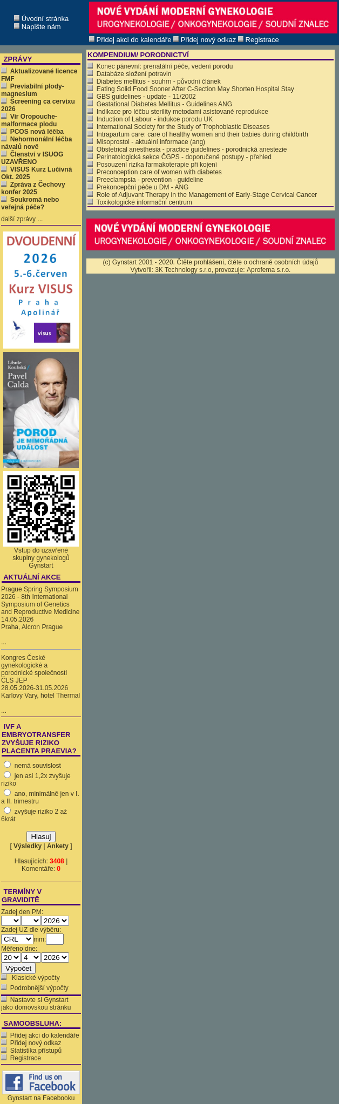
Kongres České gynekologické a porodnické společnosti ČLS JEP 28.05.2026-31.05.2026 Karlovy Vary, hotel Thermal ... (40, 684)
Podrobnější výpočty (39, 988)
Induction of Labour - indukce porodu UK (150, 119)
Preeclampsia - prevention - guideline (145, 179)
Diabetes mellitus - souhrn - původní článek (154, 81)
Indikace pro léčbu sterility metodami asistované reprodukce (177, 111)
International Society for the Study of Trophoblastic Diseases (178, 127)
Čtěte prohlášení (200, 262)
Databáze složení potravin (129, 74)
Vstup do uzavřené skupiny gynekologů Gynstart (40, 558)
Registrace (25, 1058)
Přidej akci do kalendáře (44, 1035)
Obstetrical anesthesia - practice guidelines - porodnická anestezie (187, 149)
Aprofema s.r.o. (268, 270)
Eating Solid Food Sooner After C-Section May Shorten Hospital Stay (190, 89)
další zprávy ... (22, 219)
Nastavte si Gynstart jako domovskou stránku (36, 1003)
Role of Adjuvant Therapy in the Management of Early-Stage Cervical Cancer (202, 195)
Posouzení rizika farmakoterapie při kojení (152, 164)
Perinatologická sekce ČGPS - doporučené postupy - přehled (179, 157)
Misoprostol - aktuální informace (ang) (146, 142)
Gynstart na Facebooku (41, 1095)
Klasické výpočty (35, 978)
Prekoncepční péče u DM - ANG (137, 187)
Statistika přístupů (36, 1050)
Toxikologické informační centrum (139, 202)
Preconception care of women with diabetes (154, 172)
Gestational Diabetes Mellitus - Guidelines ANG (159, 104)
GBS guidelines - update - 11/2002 (141, 96)
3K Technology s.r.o (183, 270)
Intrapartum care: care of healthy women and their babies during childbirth (197, 134)
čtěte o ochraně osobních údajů (273, 262)
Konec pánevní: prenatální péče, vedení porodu (160, 66)
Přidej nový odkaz (36, 1043)
